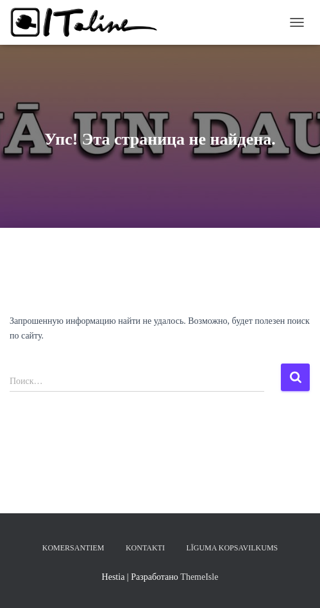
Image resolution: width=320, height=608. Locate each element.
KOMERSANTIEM (73, 547)
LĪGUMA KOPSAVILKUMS (232, 547)
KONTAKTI (145, 547)
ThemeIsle (199, 577)
